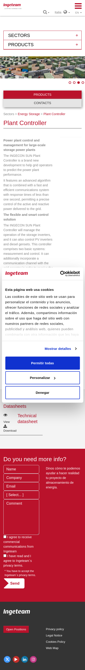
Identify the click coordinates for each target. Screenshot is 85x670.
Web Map (52, 648)
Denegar (42, 392)
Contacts (42, 103)
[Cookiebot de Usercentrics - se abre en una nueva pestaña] (60, 274)
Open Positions (16, 629)
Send (14, 583)
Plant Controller (55, 114)
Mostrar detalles (58, 349)
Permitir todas (42, 363)
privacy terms (12, 565)
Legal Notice (54, 635)
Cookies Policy (55, 641)
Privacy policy (55, 629)
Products (42, 94)
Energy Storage (29, 114)
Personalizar (43, 378)
